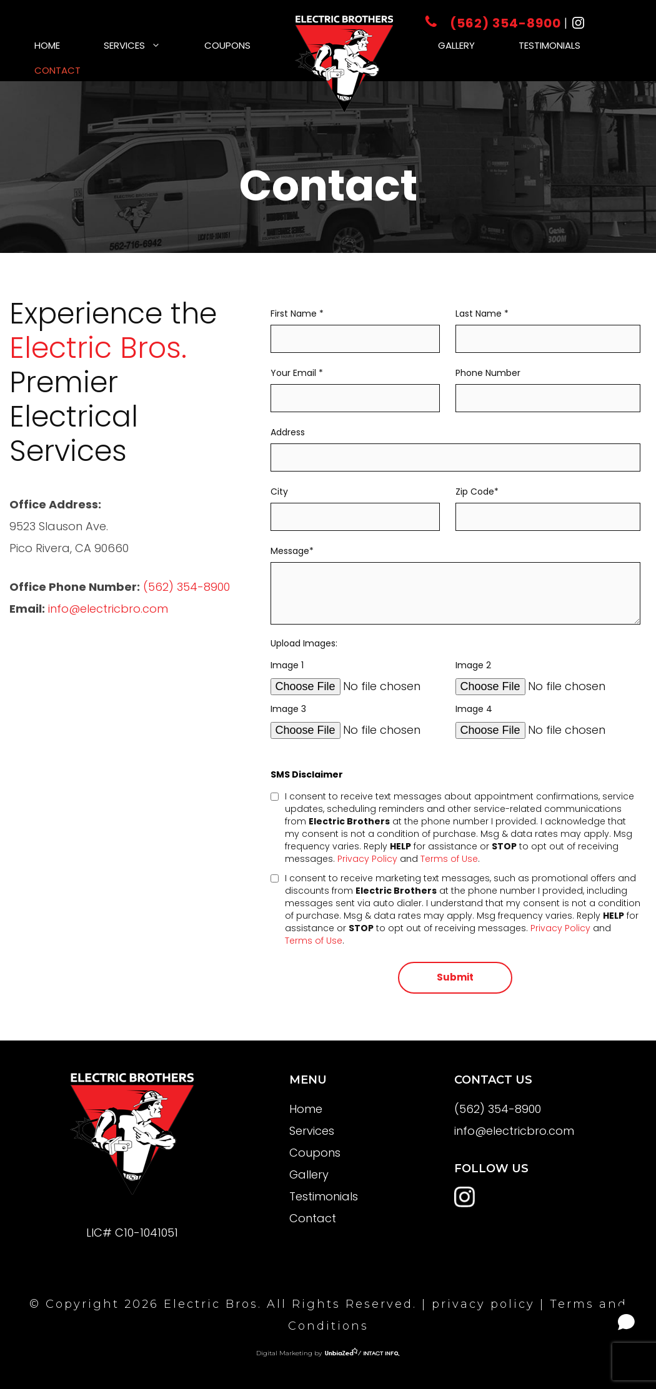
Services (143, 45)
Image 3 (355, 720)
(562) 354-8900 (494, 23)
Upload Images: (304, 643)
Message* (455, 586)
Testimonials (549, 45)
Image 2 (547, 676)
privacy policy (483, 1304)
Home (47, 45)
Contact (57, 70)
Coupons (227, 45)
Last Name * (547, 326)
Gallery (456, 45)
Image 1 (355, 676)
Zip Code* (547, 504)
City (355, 504)
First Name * (355, 326)
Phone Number (547, 386)
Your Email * (355, 386)
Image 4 (547, 720)
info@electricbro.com (108, 608)
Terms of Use (449, 859)
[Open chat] (626, 1322)
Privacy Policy (367, 859)
